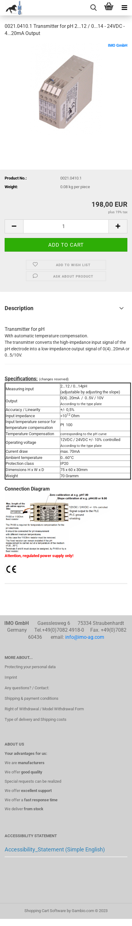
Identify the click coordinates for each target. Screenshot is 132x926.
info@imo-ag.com (84, 637)
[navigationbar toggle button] (124, 7)
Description (19, 308)
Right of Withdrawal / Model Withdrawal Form (44, 709)
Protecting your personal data (30, 666)
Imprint (11, 677)
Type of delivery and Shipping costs (35, 719)
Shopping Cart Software (45, 910)
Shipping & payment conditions (31, 698)
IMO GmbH (117, 45)
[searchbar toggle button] (93, 7)
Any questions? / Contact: (27, 688)
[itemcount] (66, 226)
